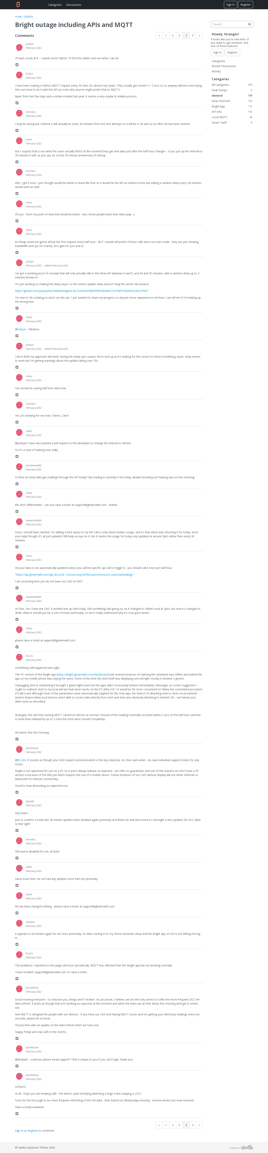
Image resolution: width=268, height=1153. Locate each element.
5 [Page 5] (193, 35)
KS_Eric (29, 73)
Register (245, 4)
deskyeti (30, 922)
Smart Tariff (232, 122)
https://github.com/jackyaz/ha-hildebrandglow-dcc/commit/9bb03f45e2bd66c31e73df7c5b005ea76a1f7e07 (81, 291)
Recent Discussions (224, 66)
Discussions (73, 5)
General (232, 95)
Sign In (230, 4)
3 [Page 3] (179, 35)
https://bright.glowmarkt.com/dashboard (82, 674)
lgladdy (30, 801)
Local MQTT (232, 117)
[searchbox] (232, 24)
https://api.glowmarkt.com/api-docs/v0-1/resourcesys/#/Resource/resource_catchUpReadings (74, 574)
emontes (30, 112)
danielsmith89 (33, 465)
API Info (232, 112)
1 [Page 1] (166, 35)
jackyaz (30, 43)
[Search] (249, 24)
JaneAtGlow (32, 748)
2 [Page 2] (172, 35)
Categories (55, 5)
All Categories (232, 85)
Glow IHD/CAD (232, 101)
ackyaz (22, 329)
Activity (216, 71)
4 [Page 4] (186, 35)
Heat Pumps (232, 90)
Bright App (232, 106)
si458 (29, 431)
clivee (29, 139)
